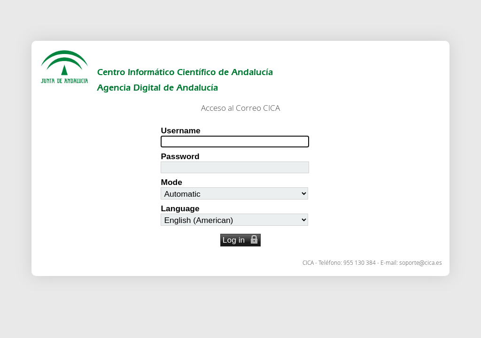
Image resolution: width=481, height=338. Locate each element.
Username (180, 130)
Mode (171, 182)
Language (180, 208)
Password (180, 156)
